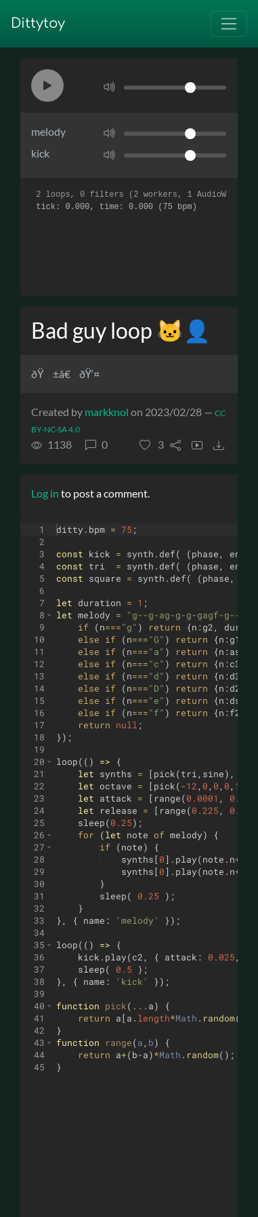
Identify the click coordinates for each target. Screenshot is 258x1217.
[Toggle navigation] (229, 24)
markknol (107, 411)
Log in (45, 493)
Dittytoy (38, 23)
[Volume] (175, 88)
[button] (47, 85)
